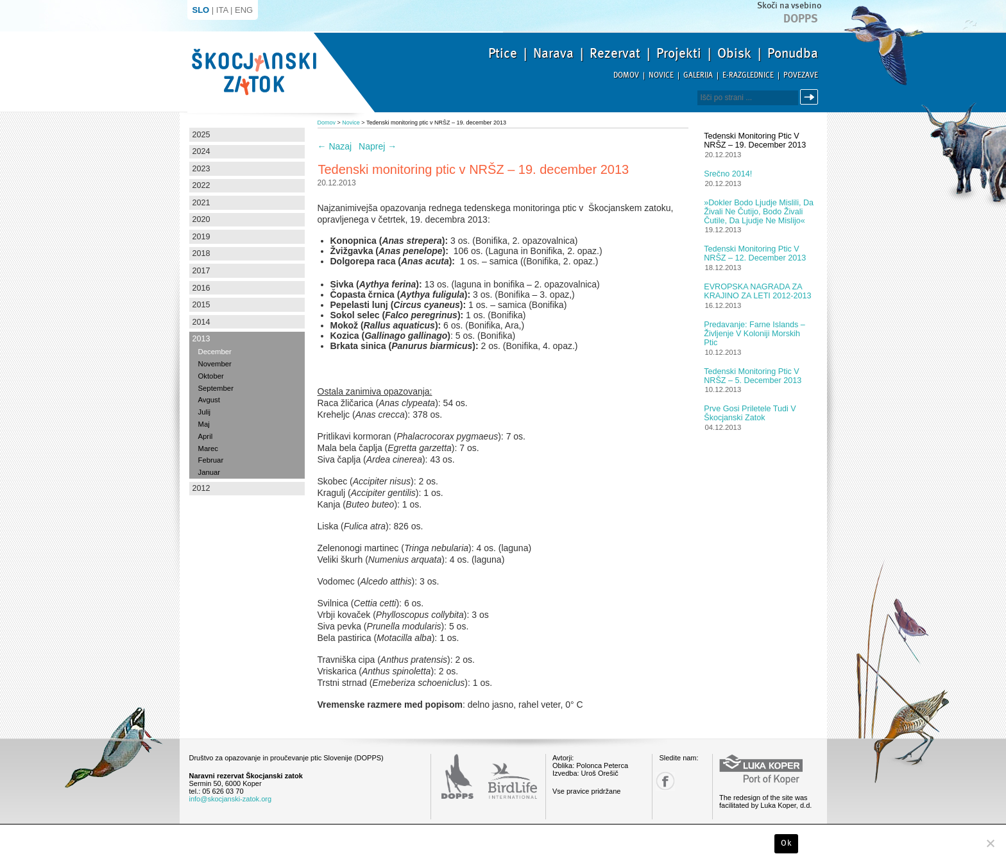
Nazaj (335, 146)
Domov (626, 75)
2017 (201, 270)
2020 (201, 219)
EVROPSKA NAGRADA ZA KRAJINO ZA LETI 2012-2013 (757, 291)
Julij (204, 412)
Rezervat (615, 53)
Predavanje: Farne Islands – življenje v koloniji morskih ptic (754, 333)
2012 (201, 488)
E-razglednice (748, 75)
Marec (208, 448)
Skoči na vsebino (789, 5)
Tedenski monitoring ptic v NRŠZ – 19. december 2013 (755, 141)
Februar (211, 460)
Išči (811, 97)
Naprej (377, 146)
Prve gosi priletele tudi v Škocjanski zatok (750, 413)
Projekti (678, 53)
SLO (201, 10)
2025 (201, 134)
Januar (209, 472)
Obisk (734, 53)
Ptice (502, 53)
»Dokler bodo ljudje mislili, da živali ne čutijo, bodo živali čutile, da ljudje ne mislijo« (759, 211)
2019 (201, 236)
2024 (201, 151)
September (216, 388)
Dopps (800, 18)
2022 (201, 185)
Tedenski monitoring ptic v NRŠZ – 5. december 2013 (752, 376)
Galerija (698, 75)
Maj (204, 424)
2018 (201, 253)
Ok (786, 843)
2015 (201, 304)
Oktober (211, 376)
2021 (201, 202)
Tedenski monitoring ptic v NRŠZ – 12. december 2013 (755, 253)
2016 (201, 288)
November (215, 364)
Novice (661, 75)
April (205, 436)
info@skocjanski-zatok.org (230, 799)
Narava (553, 53)
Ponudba (792, 53)
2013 (201, 338)
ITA (222, 10)
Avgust (209, 400)
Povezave (800, 75)
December (215, 351)
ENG (244, 10)
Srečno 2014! (728, 173)
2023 (201, 168)
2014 (201, 322)
